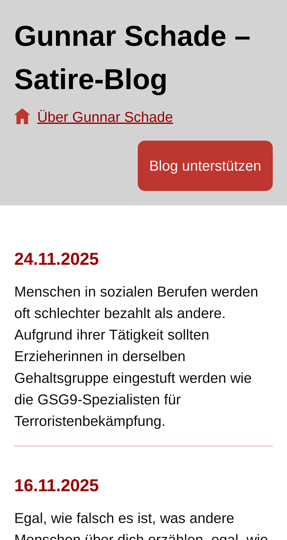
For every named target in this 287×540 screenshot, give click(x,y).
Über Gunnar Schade (105, 117)
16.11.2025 (56, 485)
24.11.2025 (56, 258)
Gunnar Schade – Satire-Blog (132, 57)
